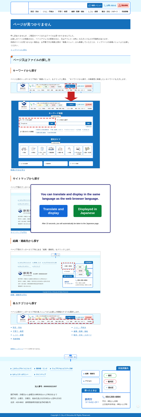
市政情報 (16, 339)
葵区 (110, 376)
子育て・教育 (18, 331)
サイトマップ (41, 374)
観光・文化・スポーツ (83, 335)
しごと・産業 (18, 335)
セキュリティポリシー (20, 374)
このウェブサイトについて (22, 368)
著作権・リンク (41, 368)
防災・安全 (17, 328)
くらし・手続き (80, 328)
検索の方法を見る (18, 170)
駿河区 (110, 382)
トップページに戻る (19, 50)
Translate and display (53, 211)
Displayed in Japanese (87, 211)
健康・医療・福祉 (81, 331)
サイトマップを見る (19, 232)
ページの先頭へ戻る (70, 357)
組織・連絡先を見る (19, 295)
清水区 (110, 388)
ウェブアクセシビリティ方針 (62, 368)
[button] (94, 5)
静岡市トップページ (17, 349)
